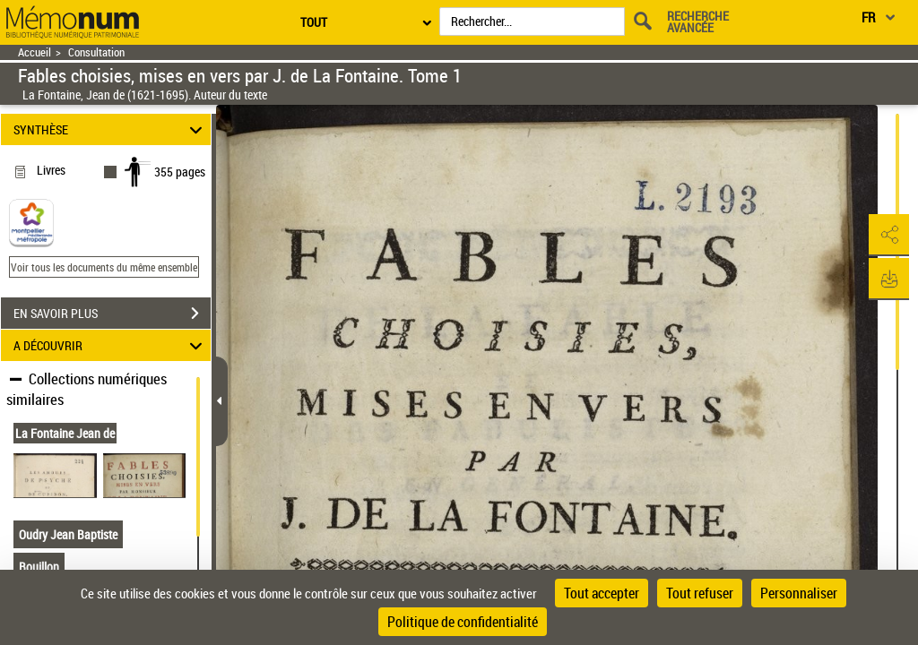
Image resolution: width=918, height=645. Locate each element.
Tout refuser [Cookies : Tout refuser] (699, 593)
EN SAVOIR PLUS (112, 313)
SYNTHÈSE (110, 129)
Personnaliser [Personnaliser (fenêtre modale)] (798, 593)
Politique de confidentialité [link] (462, 622)
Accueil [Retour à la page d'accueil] (34, 52)
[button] (886, 235)
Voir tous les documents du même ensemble (104, 267)
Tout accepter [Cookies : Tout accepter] (601, 593)
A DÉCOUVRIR (110, 345)
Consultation (96, 52)
